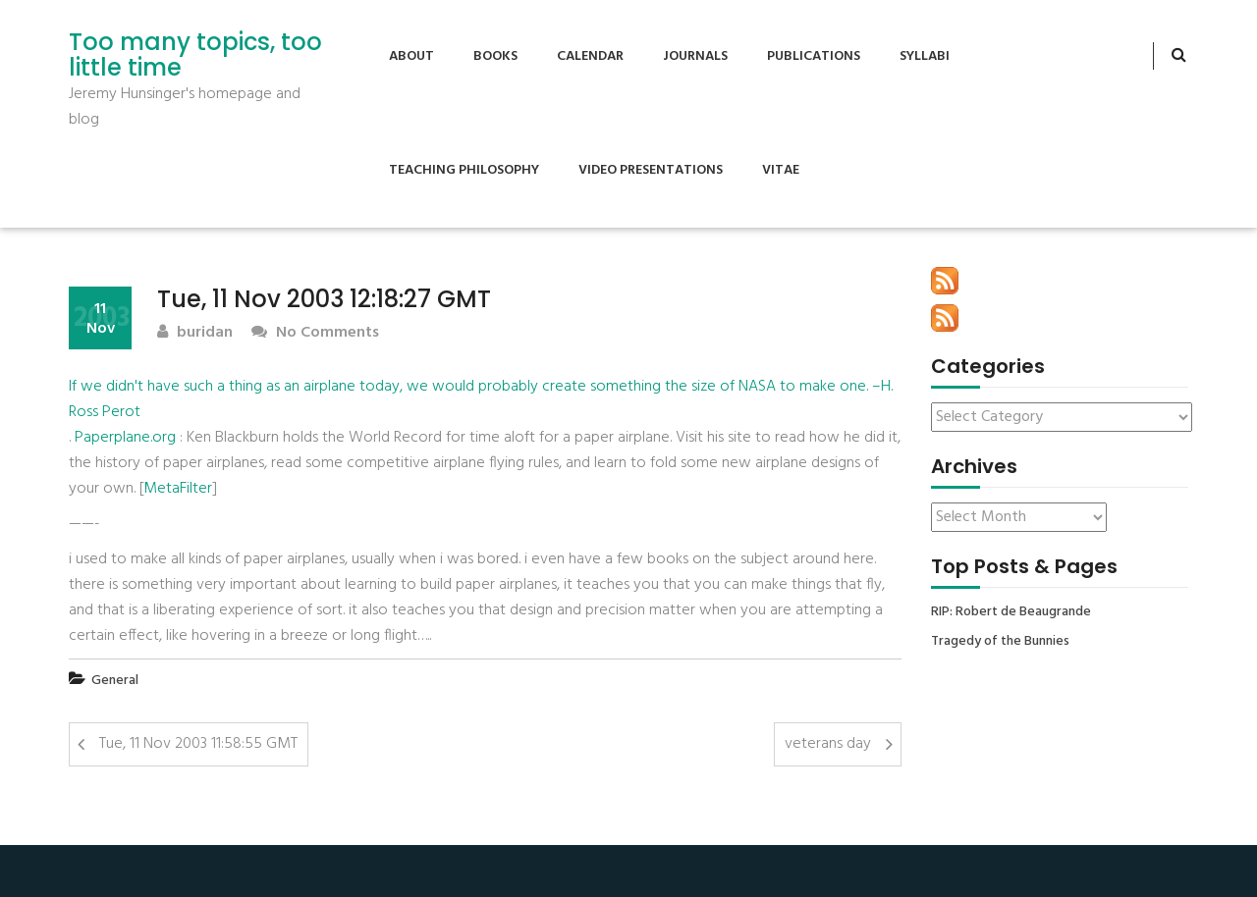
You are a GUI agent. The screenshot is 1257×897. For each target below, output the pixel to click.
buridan (195, 333)
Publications (813, 56)
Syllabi (925, 56)
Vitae (780, 170)
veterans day (828, 744)
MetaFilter (177, 488)
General (114, 680)
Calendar (590, 56)
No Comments (315, 333)
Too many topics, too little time (195, 55)
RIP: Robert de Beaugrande (1011, 612)
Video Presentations (650, 170)
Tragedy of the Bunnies (1000, 642)
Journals (695, 56)
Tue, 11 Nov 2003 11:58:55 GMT (198, 744)
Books (495, 56)
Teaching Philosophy (464, 170)
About (411, 56)
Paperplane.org (125, 437)
